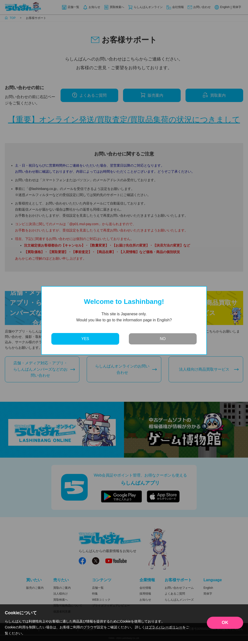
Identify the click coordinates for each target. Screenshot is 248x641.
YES (85, 339)
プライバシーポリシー (165, 627)
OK (225, 622)
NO (163, 339)
